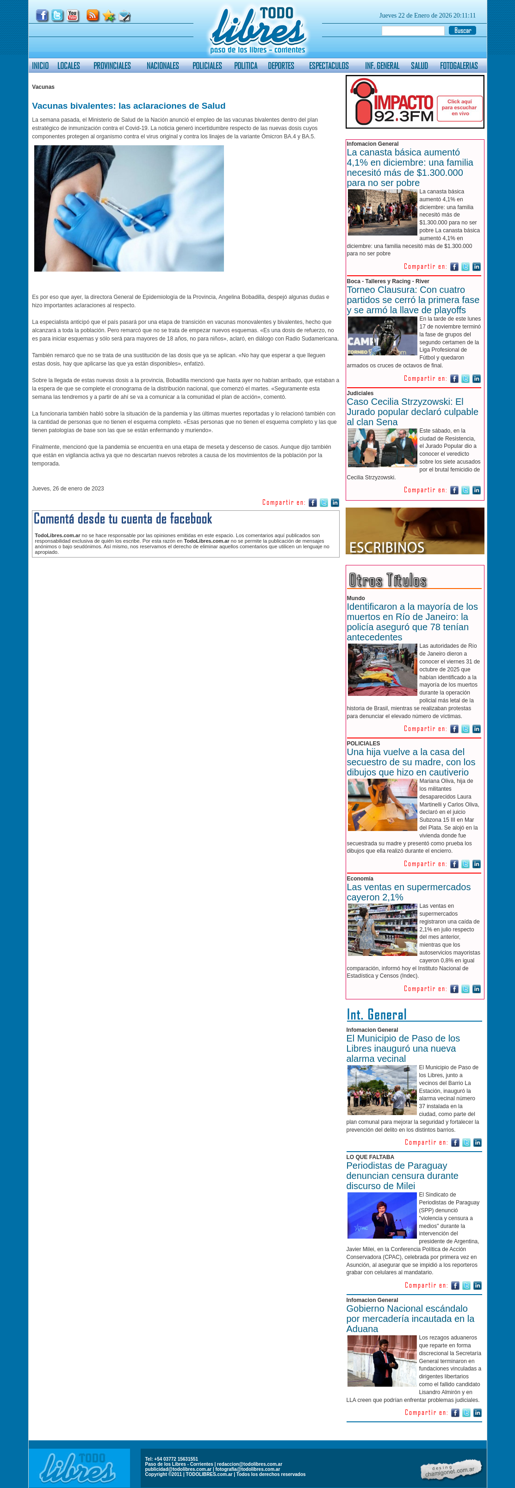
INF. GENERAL (382, 65)
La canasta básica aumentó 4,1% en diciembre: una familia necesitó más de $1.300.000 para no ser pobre (410, 167)
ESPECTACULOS (329, 65)
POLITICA (245, 65)
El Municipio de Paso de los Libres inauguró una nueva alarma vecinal (403, 1048)
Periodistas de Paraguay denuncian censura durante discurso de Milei (403, 1175)
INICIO (40, 65)
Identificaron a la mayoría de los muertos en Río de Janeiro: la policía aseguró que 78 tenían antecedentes (412, 621)
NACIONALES (163, 65)
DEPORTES (281, 65)
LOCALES (68, 65)
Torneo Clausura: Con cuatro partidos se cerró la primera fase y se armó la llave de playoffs (413, 300)
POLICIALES (207, 65)
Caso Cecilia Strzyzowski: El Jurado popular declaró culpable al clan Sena (413, 412)
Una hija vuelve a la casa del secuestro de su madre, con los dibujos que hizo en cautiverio (411, 762)
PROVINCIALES (112, 65)
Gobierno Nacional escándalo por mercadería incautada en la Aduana (411, 1318)
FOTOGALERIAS (459, 65)
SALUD (419, 65)
